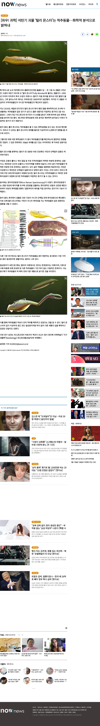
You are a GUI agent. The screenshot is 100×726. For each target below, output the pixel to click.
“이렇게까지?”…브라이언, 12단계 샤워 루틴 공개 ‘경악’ (37, 672)
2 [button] (33, 688)
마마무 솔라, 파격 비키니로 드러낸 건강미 (37, 680)
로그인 (34, 707)
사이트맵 (89, 707)
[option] (32, 648)
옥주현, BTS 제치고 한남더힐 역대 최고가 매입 (54, 655)
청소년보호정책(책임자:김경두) (66, 707)
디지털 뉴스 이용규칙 (80, 707)
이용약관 (45, 707)
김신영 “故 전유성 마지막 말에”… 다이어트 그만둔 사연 (32, 655)
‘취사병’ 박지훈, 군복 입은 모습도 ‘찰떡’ (14, 680)
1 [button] (32, 688)
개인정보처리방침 (53, 707)
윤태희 (3, 33)
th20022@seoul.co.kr (19, 344)
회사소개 (40, 707)
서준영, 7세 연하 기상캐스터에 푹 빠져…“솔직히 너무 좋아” (60, 681)
